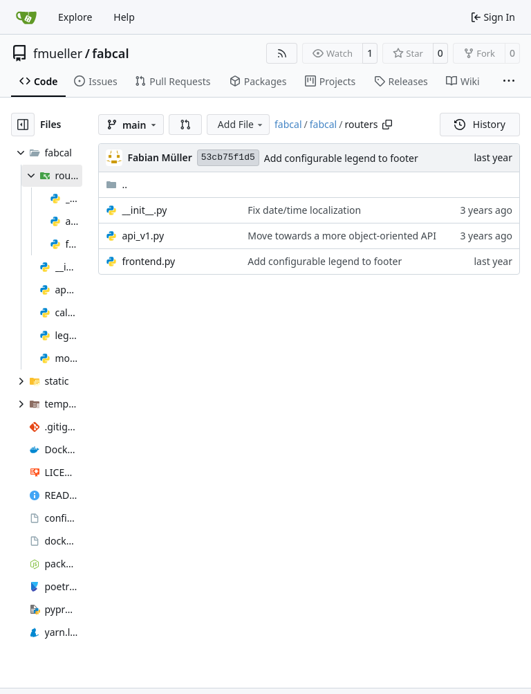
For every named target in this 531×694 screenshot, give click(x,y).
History (479, 124)
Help (124, 17)
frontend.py (148, 261)
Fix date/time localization (304, 210)
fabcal (110, 53)
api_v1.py (143, 235)
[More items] (509, 81)
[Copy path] (387, 124)
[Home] (26, 17)
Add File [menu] (241, 124)
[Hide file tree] (23, 124)
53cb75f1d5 (228, 157)
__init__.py (144, 210)
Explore (75, 17)
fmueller (57, 53)
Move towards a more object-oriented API (342, 235)
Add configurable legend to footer (341, 158)
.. (116, 184)
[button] (185, 124)
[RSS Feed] (282, 53)
